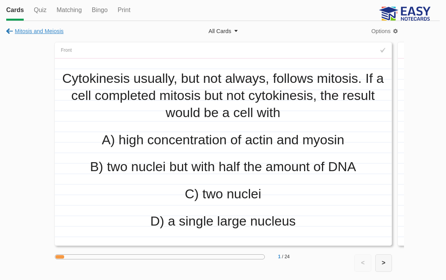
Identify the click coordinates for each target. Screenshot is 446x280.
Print (123, 10)
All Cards (219, 31)
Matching (69, 10)
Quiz (40, 10)
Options (381, 31)
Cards (15, 10)
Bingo (100, 10)
